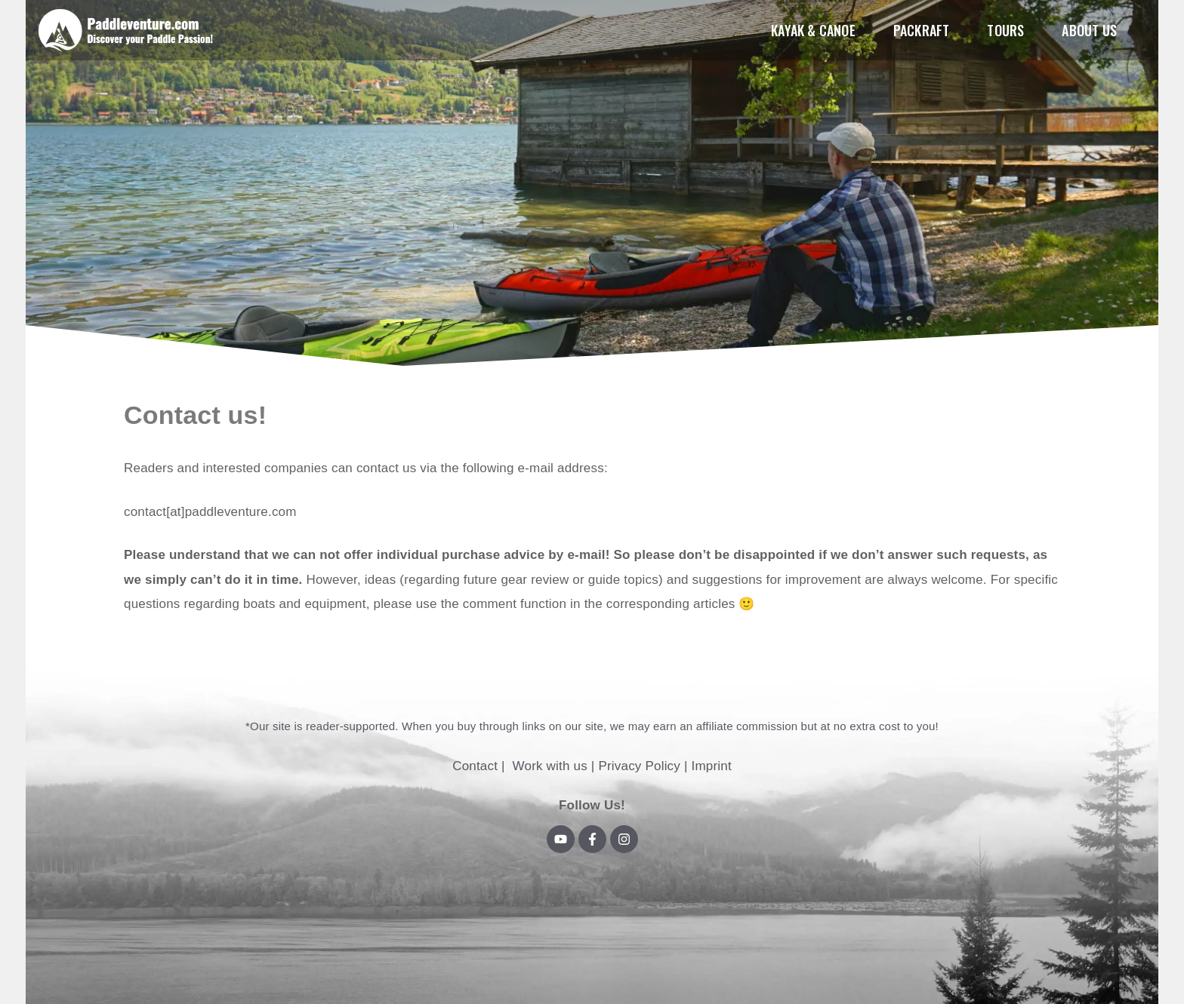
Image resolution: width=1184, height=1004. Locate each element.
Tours (1005, 30)
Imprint (711, 766)
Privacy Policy (639, 766)
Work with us (550, 766)
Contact (475, 766)
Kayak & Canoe (813, 30)
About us (1089, 30)
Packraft (921, 30)
